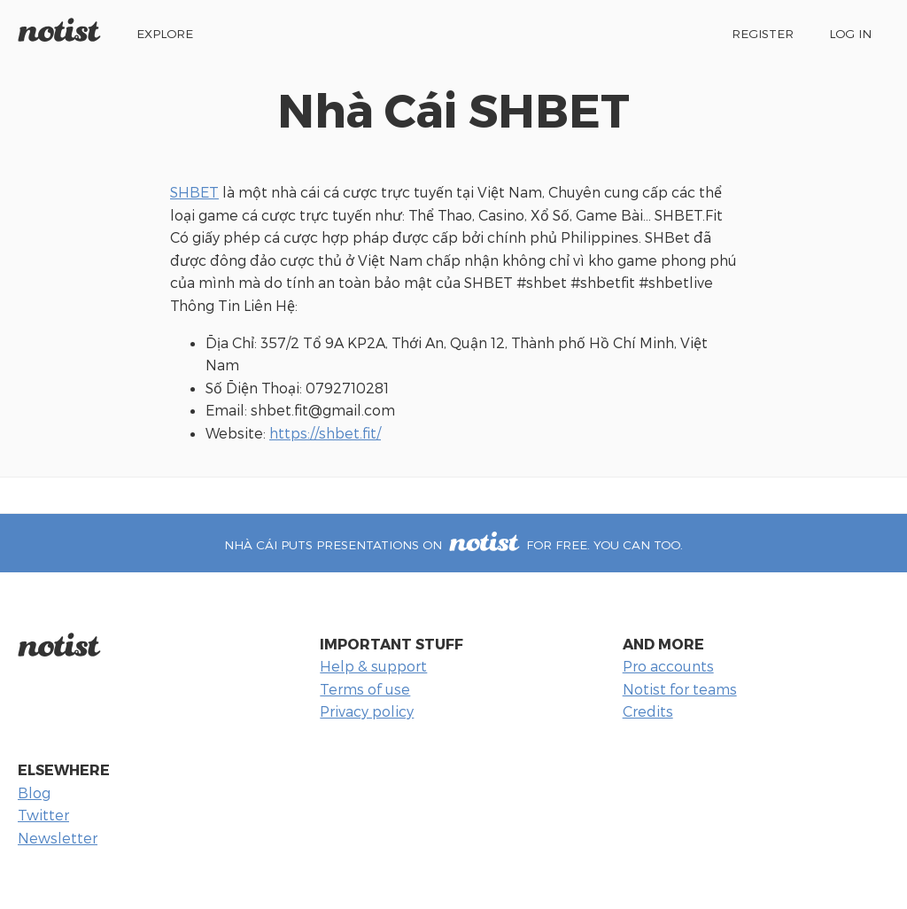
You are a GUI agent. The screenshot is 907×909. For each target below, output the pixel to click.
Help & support (373, 665)
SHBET (194, 191)
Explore (164, 33)
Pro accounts (668, 665)
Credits (648, 711)
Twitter (43, 814)
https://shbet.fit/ (325, 432)
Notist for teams (680, 688)
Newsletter (57, 837)
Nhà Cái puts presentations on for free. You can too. (453, 544)
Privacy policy (367, 711)
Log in (850, 33)
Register (763, 33)
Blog (34, 792)
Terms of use (365, 688)
